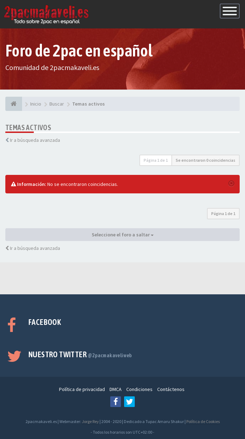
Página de (156, 160)
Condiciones (139, 389)
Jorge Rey (90, 421)
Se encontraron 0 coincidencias (205, 160)
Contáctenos (171, 389)
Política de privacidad (82, 389)
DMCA (116, 389)
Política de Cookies (203, 421)
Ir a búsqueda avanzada (35, 140)
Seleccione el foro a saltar (123, 234)
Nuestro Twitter (80, 354)
